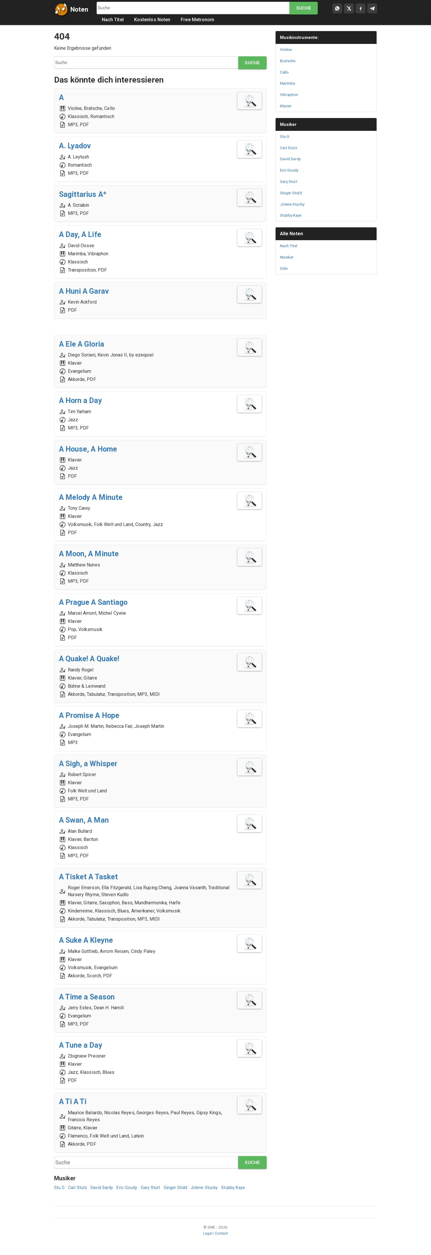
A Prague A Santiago (97, 602)
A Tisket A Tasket (92, 877)
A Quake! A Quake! (93, 659)
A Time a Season (90, 997)
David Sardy (104, 1189)
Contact (221, 1234)
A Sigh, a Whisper (91, 764)
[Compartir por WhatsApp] (337, 8)
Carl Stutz (78, 1189)
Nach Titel (114, 20)
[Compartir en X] (349, 8)
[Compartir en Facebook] (361, 8)
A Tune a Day (83, 1045)
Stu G (59, 1189)
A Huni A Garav (87, 291)
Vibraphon (290, 94)
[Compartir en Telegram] (372, 8)
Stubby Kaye (244, 1189)
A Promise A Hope (93, 715)
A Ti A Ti (75, 1102)
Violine (286, 49)
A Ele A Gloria (85, 344)
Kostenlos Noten (153, 20)
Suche (304, 8)
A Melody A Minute (94, 497)
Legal (207, 1234)
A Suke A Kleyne (89, 940)
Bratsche (289, 60)
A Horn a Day (83, 401)
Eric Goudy (131, 1189)
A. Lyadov (77, 146)
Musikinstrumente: (301, 37)
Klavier (286, 105)
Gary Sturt (156, 1189)
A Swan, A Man (87, 820)
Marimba (288, 83)
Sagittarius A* (85, 194)
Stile (284, 268)
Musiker (289, 124)
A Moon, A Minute (92, 554)
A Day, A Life (83, 235)
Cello (285, 72)
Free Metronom (198, 20)
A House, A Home (92, 449)
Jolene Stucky (212, 1189)
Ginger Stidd (182, 1189)
